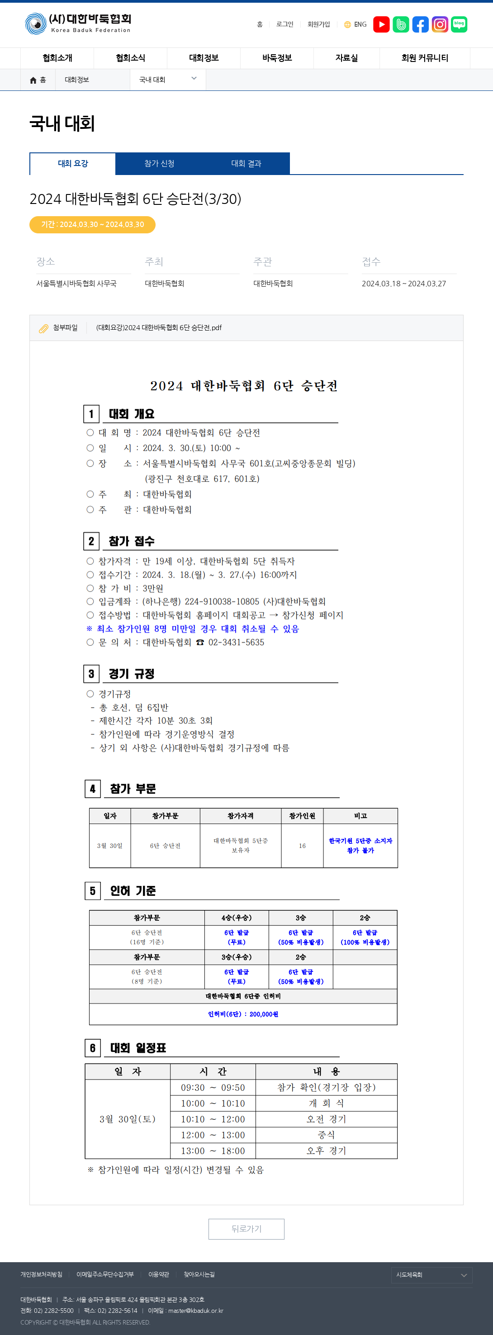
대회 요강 (73, 164)
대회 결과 (246, 163)
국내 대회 (152, 79)
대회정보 (77, 79)
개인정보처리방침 (41, 1275)
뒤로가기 (246, 1229)
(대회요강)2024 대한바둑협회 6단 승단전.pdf (158, 327)
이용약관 (158, 1275)
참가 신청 (159, 163)
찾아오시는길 (199, 1275)
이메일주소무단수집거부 (105, 1275)
